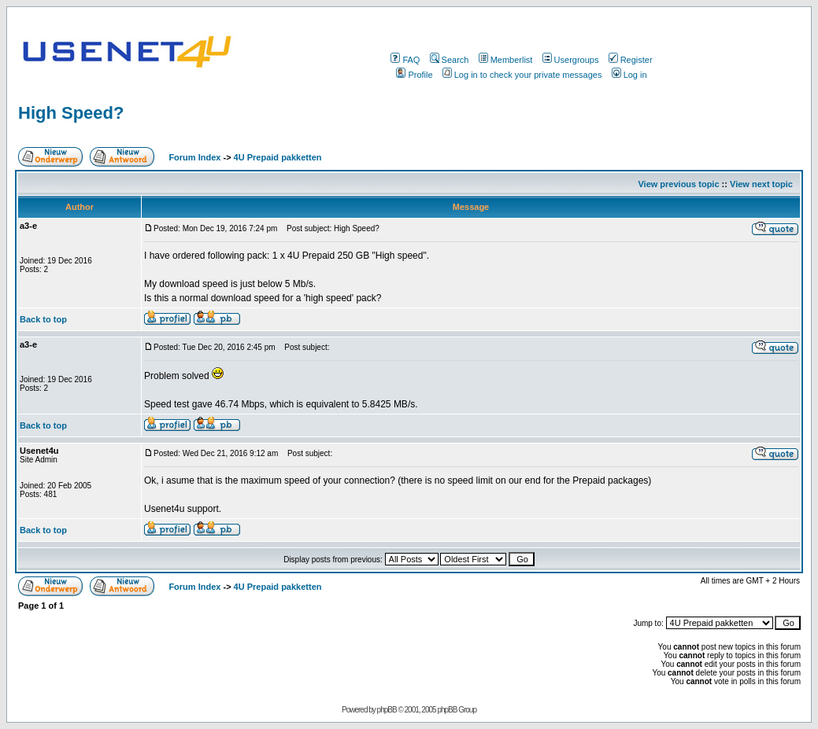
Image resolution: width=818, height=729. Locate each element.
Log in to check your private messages (522, 74)
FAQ (405, 59)
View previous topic (678, 184)
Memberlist (506, 59)
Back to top (43, 319)
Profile (414, 74)
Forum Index (193, 157)
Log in (629, 74)
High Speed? (71, 113)
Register (631, 59)
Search (449, 59)
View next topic (761, 184)
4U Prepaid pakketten (278, 157)
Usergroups (570, 59)
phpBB (387, 709)
